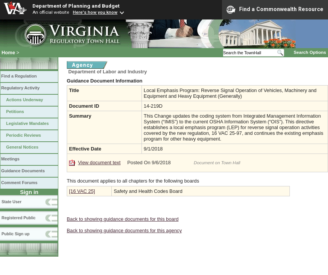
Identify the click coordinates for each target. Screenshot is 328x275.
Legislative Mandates (27, 123)
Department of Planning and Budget (75, 6)
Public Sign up (15, 233)
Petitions (15, 111)
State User (11, 201)
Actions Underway (24, 99)
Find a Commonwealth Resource (275, 9)
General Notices (22, 147)
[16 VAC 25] (82, 191)
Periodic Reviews (23, 135)
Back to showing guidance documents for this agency (124, 230)
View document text (99, 162)
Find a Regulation (19, 76)
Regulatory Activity (20, 88)
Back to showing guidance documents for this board (122, 219)
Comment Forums (19, 182)
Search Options (310, 52)
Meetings (10, 159)
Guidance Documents (23, 170)
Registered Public (18, 217)
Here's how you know (95, 12)
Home (8, 52)
